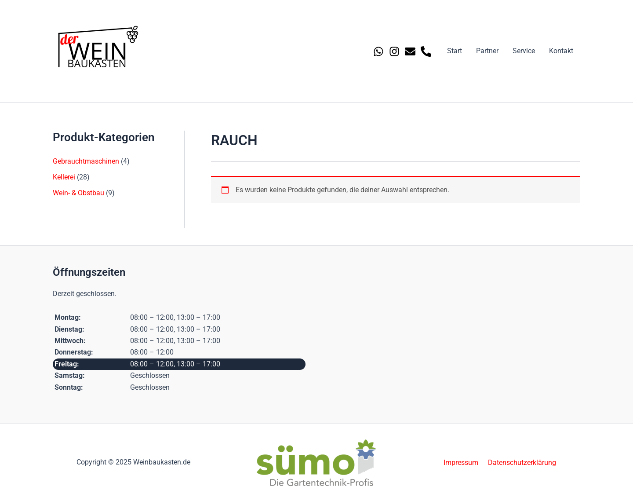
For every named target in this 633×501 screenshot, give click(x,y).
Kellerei (64, 177)
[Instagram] (394, 51)
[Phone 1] (426, 51)
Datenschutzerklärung (521, 462)
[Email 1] (410, 51)
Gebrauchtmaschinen (86, 161)
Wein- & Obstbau (78, 193)
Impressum (462, 462)
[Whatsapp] (378, 51)
